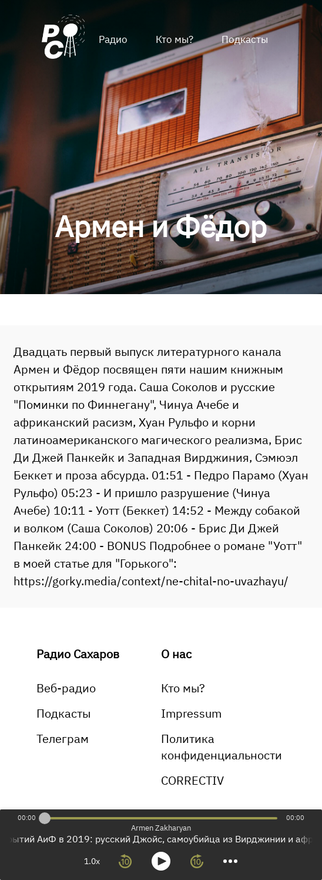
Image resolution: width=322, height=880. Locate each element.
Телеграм (62, 738)
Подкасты (245, 39)
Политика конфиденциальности (221, 747)
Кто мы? (174, 39)
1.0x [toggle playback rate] (92, 861)
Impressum (191, 713)
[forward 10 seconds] (197, 861)
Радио (113, 39)
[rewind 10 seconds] (125, 861)
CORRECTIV (192, 780)
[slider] (45, 818)
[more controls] (230, 861)
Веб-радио (66, 688)
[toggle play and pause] (161, 861)
